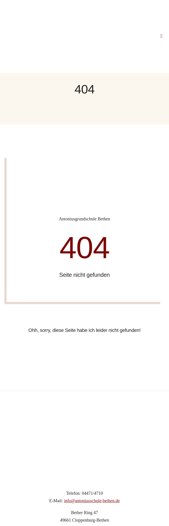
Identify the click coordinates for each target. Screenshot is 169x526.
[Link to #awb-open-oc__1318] (161, 10)
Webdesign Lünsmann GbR (103, 503)
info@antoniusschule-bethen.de (92, 448)
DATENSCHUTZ (97, 514)
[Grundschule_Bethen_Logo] (84, 361)
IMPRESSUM (69, 514)
